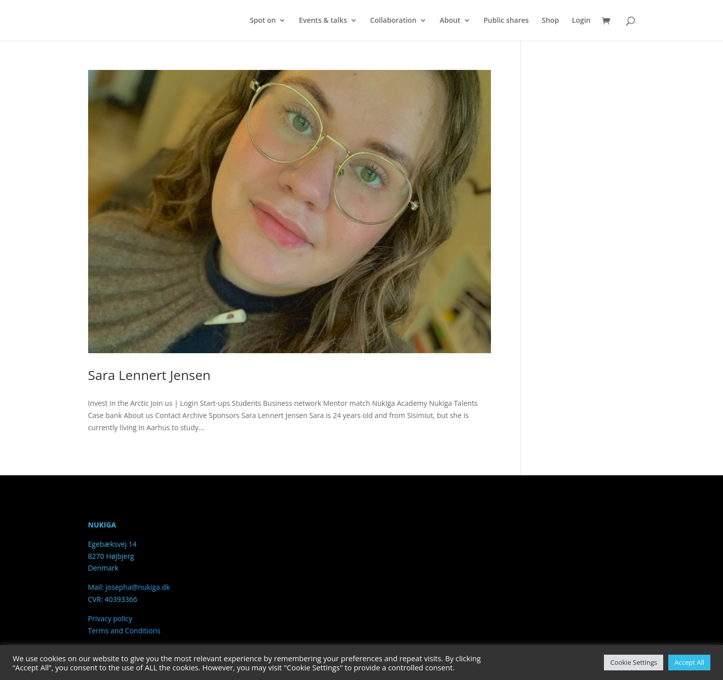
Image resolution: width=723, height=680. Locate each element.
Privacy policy (110, 618)
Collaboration (393, 21)
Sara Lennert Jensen (149, 375)
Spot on (263, 21)
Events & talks (323, 21)
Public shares (505, 21)
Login (581, 21)
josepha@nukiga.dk (137, 587)
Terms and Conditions (124, 630)
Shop (550, 21)
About (450, 21)
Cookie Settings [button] (633, 662)
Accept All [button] (689, 662)
